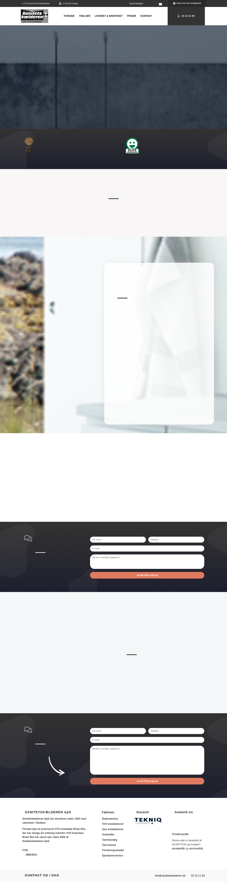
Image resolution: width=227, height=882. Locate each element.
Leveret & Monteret (109, 16)
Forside (69, 16)
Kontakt (146, 16)
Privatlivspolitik (180, 834)
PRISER (131, 16)
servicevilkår (196, 848)
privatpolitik (178, 848)
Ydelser (84, 16)
